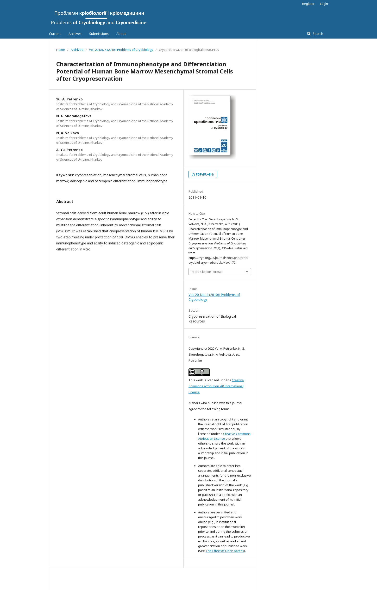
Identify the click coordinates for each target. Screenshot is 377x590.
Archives (75, 33)
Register (308, 3)
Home (60, 49)
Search (317, 33)
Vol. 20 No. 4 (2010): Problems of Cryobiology (121, 49)
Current (55, 33)
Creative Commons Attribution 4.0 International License (216, 386)
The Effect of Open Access (225, 551)
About (121, 33)
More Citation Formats (207, 271)
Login (324, 3)
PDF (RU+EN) (204, 174)
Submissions (99, 33)
